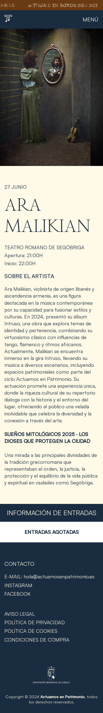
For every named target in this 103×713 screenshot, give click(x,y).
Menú (91, 19)
